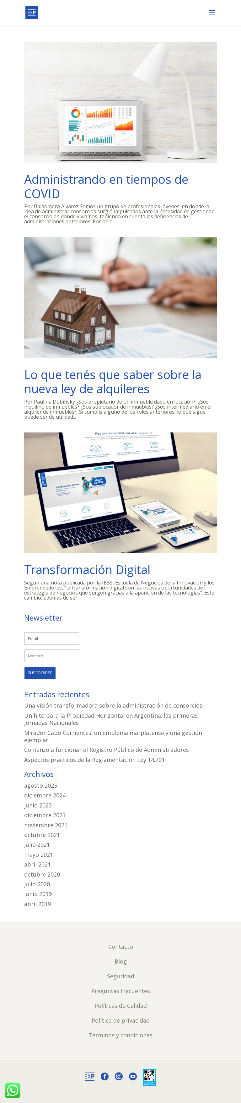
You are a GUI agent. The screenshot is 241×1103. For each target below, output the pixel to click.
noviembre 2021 (45, 825)
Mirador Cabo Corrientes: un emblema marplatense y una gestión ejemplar (113, 736)
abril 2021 (37, 864)
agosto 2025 (40, 785)
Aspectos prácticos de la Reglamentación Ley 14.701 (94, 759)
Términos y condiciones (120, 1035)
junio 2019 (38, 894)
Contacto (120, 946)
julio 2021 (37, 844)
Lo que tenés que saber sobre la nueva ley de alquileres (112, 381)
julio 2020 (37, 884)
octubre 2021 (42, 835)
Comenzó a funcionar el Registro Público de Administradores (106, 749)
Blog (121, 961)
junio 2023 (38, 805)
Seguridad (120, 976)
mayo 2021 (38, 854)
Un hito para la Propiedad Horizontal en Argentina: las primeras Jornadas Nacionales (111, 719)
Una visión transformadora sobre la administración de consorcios (113, 705)
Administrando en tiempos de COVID (106, 186)
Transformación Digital (87, 569)
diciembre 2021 (45, 815)
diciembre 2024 (45, 795)
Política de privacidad (121, 1020)
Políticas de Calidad (120, 1005)
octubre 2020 (42, 874)
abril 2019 (37, 904)
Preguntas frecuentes (120, 991)
